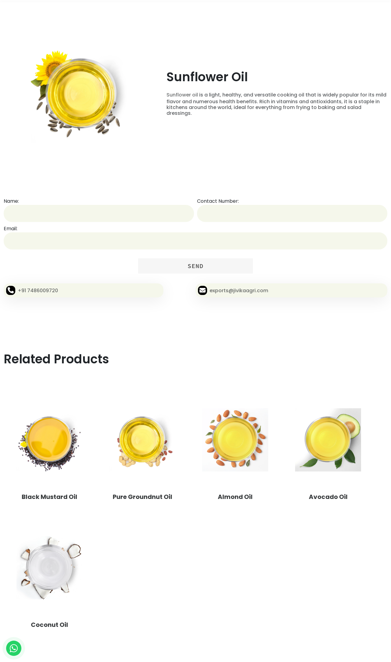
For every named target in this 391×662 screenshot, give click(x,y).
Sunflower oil (182, 94)
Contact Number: (218, 201)
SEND (195, 266)
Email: (10, 228)
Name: (11, 201)
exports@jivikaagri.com (239, 290)
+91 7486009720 (38, 290)
